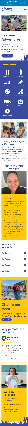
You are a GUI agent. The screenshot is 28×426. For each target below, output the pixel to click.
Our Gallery (14, 271)
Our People (14, 259)
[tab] (11, 358)
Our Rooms (14, 265)
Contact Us (6, 319)
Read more (4, 355)
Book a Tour (7, 56)
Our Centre (14, 253)
